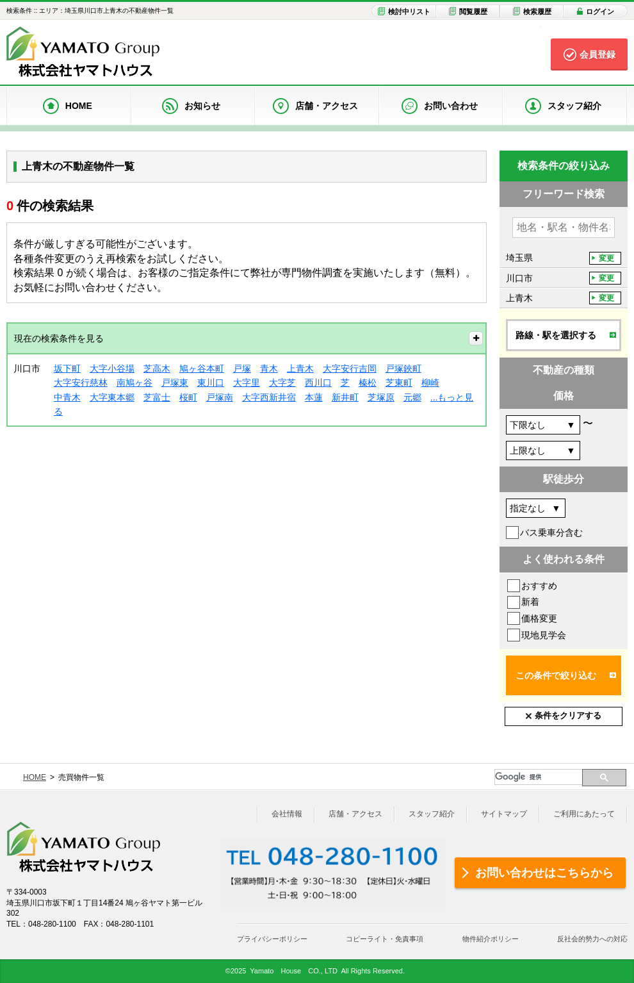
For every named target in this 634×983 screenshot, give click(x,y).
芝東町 (399, 382)
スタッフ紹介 (432, 813)
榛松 (368, 382)
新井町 (345, 397)
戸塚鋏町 (403, 368)
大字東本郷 (112, 397)
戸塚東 (174, 382)
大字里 (246, 382)
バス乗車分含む (551, 532)
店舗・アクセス (355, 813)
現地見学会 (543, 635)
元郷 (412, 397)
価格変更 (539, 618)
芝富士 (156, 397)
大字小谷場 (112, 368)
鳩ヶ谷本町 (201, 368)
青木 (269, 368)
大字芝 (282, 382)
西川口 (318, 382)
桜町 (188, 397)
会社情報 (287, 813)
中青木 (67, 397)
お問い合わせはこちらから (544, 872)
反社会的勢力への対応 (592, 939)
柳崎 (430, 382)
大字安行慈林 (81, 382)
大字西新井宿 (269, 397)
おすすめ (539, 586)
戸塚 (242, 368)
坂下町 (67, 368)
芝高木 (156, 368)
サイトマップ (504, 813)
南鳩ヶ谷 (134, 382)
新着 (530, 602)
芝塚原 (381, 397)
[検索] (538, 777)
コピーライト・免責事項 (384, 939)
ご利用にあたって (584, 813)
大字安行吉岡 (350, 368)
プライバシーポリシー (272, 939)
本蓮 (314, 397)
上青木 (300, 368)
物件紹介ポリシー (490, 939)
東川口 (210, 382)
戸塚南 (219, 397)
